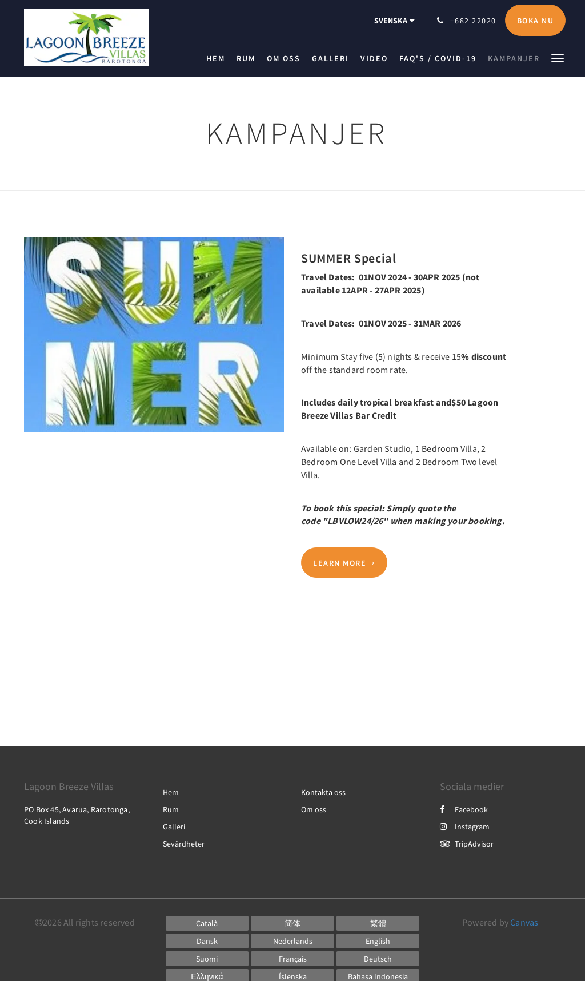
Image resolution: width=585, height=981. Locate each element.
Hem (171, 792)
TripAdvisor (467, 844)
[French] (292, 958)
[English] (378, 941)
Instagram (465, 826)
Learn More (339, 563)
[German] (378, 958)
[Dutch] (292, 941)
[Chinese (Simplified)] (292, 923)
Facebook (464, 809)
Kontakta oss (323, 792)
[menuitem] (218, 58)
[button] (558, 57)
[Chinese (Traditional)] (378, 923)
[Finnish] (207, 958)
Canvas (524, 922)
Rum (171, 809)
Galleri (174, 826)
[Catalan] (207, 923)
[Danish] (207, 941)
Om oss (313, 809)
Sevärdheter (184, 844)
